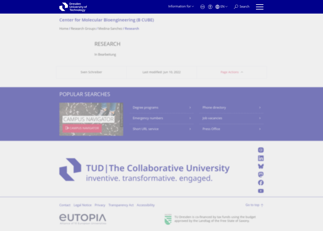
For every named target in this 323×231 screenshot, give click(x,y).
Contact (64, 205)
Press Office (211, 129)
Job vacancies (212, 118)
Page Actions (230, 72)
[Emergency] (202, 7)
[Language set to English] (221, 7)
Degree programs (145, 107)
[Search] (241, 7)
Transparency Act (121, 205)
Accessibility (146, 205)
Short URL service (146, 129)
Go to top (252, 205)
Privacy (100, 205)
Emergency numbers (148, 118)
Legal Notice (82, 205)
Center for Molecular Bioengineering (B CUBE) (106, 20)
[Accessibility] (210, 7)
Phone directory (214, 107)
